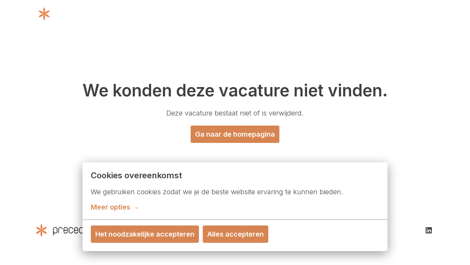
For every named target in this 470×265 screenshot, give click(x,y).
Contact (349, 13)
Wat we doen (252, 13)
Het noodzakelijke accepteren (144, 234)
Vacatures (415, 13)
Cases (378, 13)
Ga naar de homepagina (235, 134)
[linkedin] (429, 230)
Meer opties (114, 207)
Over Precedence (304, 13)
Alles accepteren (235, 234)
